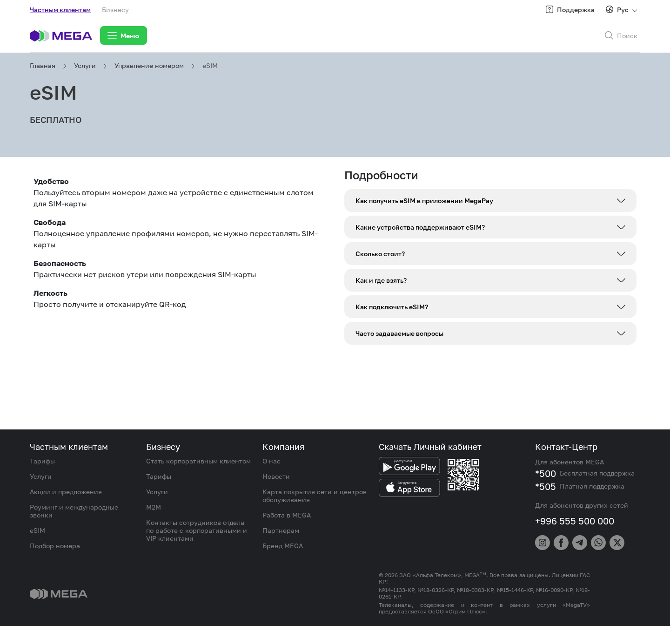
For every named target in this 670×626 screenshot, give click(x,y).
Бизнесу (115, 10)
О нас (271, 461)
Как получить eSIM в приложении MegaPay (424, 200)
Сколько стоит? (380, 254)
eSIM (210, 65)
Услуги (85, 65)
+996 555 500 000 (574, 520)
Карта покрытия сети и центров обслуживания (314, 496)
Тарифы (42, 461)
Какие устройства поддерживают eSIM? (420, 227)
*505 (545, 486)
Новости (276, 476)
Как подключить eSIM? (391, 307)
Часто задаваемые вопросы (399, 333)
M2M (153, 507)
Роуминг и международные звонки (74, 511)
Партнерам (280, 530)
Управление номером (149, 65)
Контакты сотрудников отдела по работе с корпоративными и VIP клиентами (196, 530)
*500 (545, 473)
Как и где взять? (381, 280)
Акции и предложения (66, 492)
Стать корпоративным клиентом (198, 461)
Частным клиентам (60, 10)
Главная (42, 65)
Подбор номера (55, 546)
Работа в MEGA (286, 515)
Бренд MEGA (282, 546)
